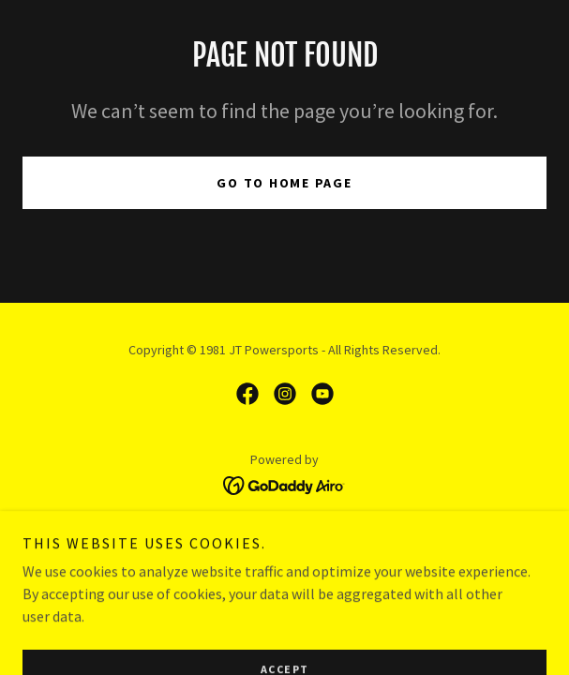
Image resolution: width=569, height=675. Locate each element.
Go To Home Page (284, 182)
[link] (247, 393)
